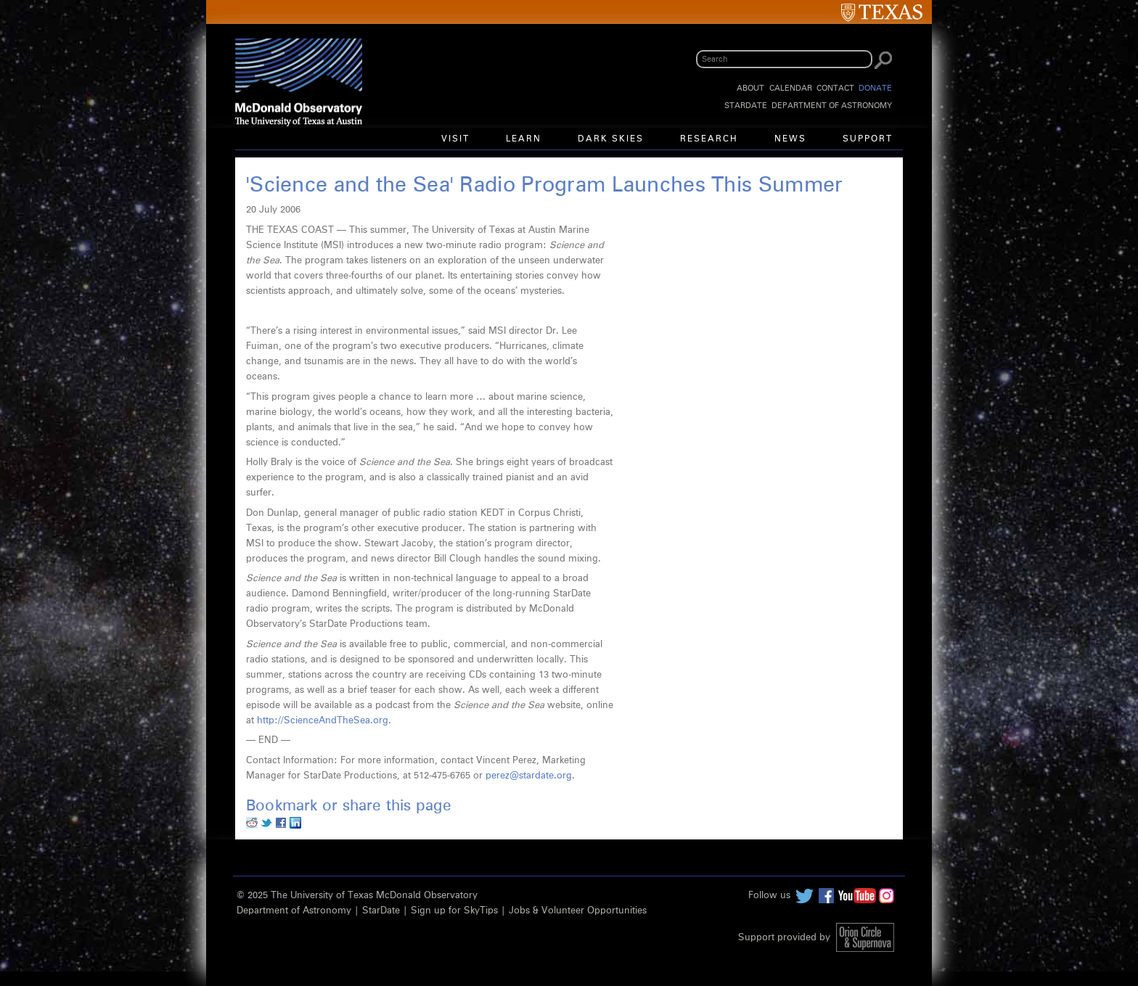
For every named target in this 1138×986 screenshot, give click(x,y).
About (750, 88)
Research (709, 139)
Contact (835, 88)
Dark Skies (611, 139)
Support (868, 139)
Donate (875, 88)
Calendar (790, 88)
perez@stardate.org (529, 776)
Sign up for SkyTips (454, 911)
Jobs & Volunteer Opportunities (578, 911)
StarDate (745, 106)
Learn (523, 139)
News (790, 139)
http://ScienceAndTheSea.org (322, 721)
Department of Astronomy (831, 106)
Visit (455, 139)
